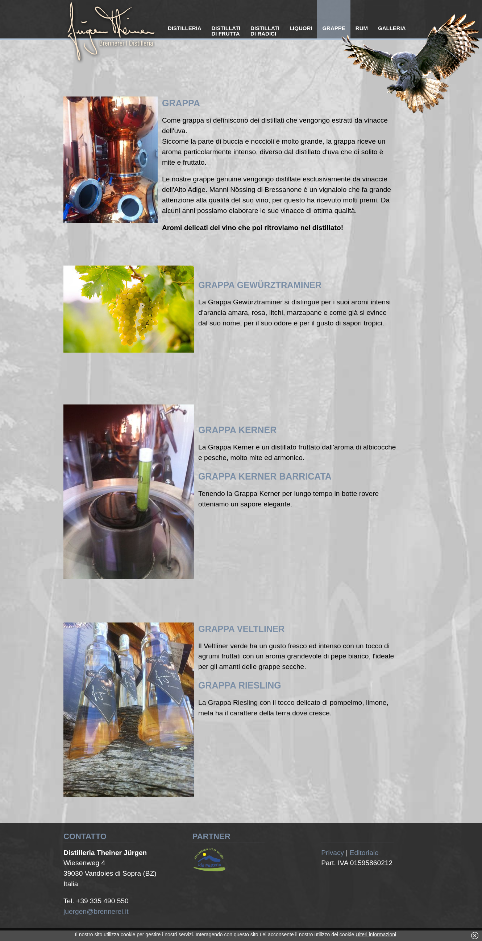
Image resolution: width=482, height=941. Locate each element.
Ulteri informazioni (376, 934)
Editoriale (364, 852)
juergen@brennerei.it (95, 911)
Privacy (332, 852)
